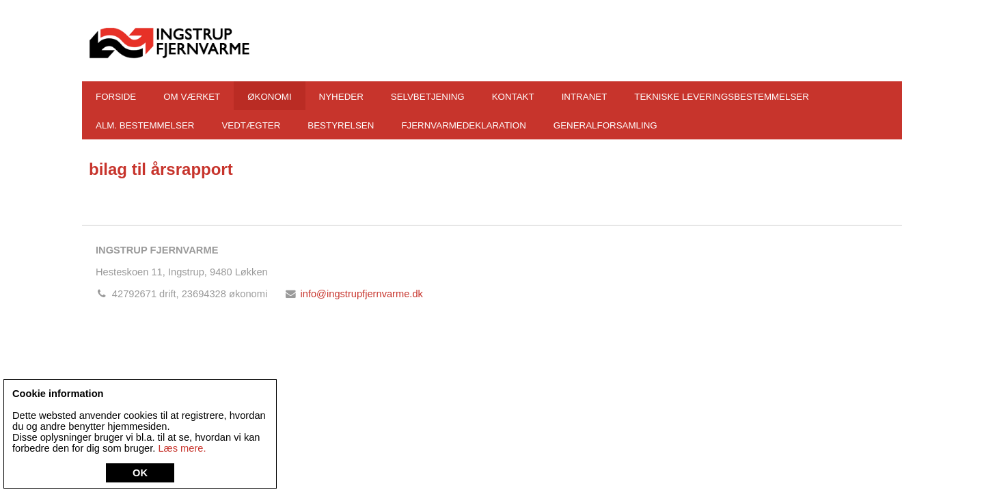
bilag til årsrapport (161, 169)
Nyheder (341, 97)
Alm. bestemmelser (145, 125)
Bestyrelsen (341, 125)
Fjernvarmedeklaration (463, 125)
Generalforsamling (605, 125)
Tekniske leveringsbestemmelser (721, 97)
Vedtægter (250, 125)
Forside (116, 97)
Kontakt (513, 97)
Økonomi (269, 97)
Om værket (191, 97)
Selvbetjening (428, 97)
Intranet (584, 97)
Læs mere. (182, 448)
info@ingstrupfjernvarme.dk (361, 293)
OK (140, 472)
